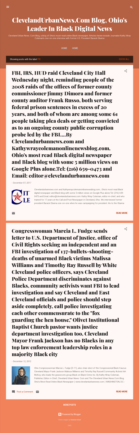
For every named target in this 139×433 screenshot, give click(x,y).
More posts (69, 405)
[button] (125, 71)
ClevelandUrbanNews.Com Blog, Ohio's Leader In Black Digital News (69, 24)
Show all (124, 59)
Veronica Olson (76, 420)
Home (64, 48)
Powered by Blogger (69, 414)
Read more (121, 213)
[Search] (131, 7)
